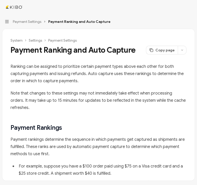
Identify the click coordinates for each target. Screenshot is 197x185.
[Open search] (180, 7)
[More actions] (190, 7)
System (17, 40)
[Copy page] (162, 50)
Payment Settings (62, 40)
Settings (35, 40)
